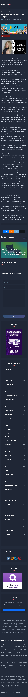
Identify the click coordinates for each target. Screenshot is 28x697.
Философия (8, 451)
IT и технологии (9, 530)
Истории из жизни (9, 515)
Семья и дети (8, 380)
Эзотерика (8, 455)
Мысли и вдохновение (11, 373)
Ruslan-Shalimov (7, 19)
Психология (8, 369)
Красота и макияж (9, 421)
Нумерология (8, 463)
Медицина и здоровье (11, 433)
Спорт (6, 425)
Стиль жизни (8, 414)
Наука (6, 511)
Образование (8, 538)
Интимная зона (9, 384)
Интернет (7, 526)
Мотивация (8, 376)
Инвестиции (8, 493)
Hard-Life (6, 5)
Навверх (14, 636)
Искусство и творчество (11, 508)
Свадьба (7, 436)
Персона (7, 534)
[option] (14, 250)
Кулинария (8, 429)
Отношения (8, 406)
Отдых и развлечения (10, 440)
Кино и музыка (9, 523)
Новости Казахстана (10, 388)
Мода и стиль (8, 444)
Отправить (14, 316)
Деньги (7, 481)
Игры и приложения (10, 399)
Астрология (8, 459)
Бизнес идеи (8, 489)
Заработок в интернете (11, 500)
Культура (14, 19)
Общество (19, 19)
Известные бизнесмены (11, 485)
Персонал (7, 478)
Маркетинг (8, 496)
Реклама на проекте (10, 448)
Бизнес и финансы (10, 466)
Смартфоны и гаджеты (11, 395)
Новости (7, 541)
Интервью (7, 403)
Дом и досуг (8, 418)
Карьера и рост (9, 474)
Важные (7, 391)
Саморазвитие (9, 410)
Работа (7, 470)
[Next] (26, 238)
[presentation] (13, 311)
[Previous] (24, 238)
